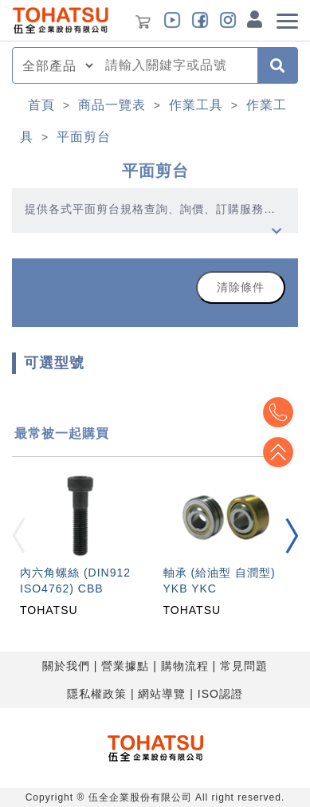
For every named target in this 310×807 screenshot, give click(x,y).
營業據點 (125, 665)
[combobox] (176, 65)
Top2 (278, 412)
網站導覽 (162, 693)
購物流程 (185, 665)
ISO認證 (220, 693)
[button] (292, 536)
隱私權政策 (97, 693)
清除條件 (241, 287)
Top (278, 452)
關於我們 (66, 665)
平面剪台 (84, 137)
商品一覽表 (112, 105)
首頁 (41, 105)
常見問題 (244, 665)
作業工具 (196, 105)
